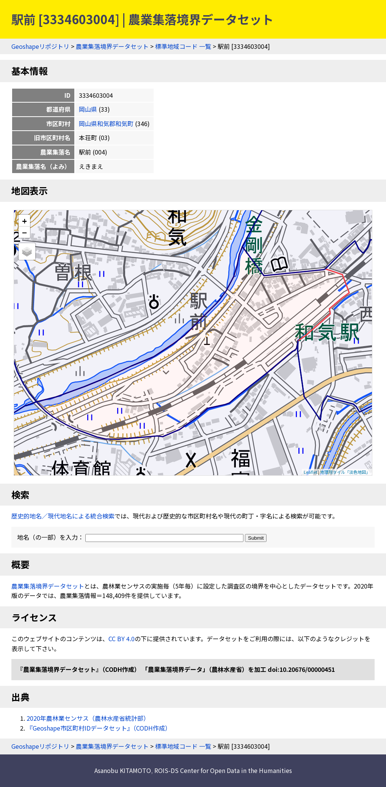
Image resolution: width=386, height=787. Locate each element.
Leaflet (310, 472)
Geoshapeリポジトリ (40, 46)
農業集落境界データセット (112, 46)
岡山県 (88, 109)
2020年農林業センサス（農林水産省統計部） (88, 718)
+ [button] (24, 220)
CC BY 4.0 (121, 638)
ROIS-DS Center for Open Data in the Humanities (223, 770)
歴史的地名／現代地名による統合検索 (63, 515)
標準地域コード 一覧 (183, 46)
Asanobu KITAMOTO (122, 770)
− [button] (24, 232)
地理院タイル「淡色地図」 (345, 472)
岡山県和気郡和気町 (106, 123)
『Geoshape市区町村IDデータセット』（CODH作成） (99, 727)
